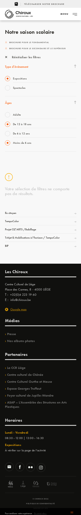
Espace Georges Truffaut (24, 388)
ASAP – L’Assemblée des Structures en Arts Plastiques (36, 404)
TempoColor (12, 221)
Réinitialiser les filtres (23, 57)
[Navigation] (64, 14)
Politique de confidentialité (40, 503)
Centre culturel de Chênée (25, 375)
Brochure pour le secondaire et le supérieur (35, 48)
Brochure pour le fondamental (27, 42)
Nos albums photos (21, 341)
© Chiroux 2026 (40, 499)
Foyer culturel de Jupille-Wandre (30, 395)
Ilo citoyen (10, 213)
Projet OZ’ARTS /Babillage (20, 229)
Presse (11, 334)
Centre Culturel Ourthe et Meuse (29, 381)
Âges (8, 103)
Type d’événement (16, 67)
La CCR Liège (16, 368)
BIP (6, 246)
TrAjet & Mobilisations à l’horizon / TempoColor (32, 237)
